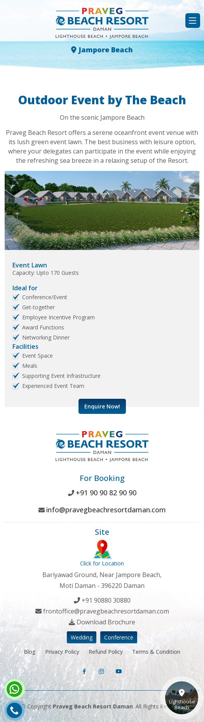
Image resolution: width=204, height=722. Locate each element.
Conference (118, 637)
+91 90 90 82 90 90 (106, 492)
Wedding (81, 637)
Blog (30, 651)
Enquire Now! (102, 406)
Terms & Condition (156, 651)
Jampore (102, 49)
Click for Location (102, 553)
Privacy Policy (62, 651)
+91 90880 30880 (106, 600)
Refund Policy (106, 651)
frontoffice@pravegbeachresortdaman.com (106, 611)
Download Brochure (106, 622)
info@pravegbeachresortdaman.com (106, 509)
